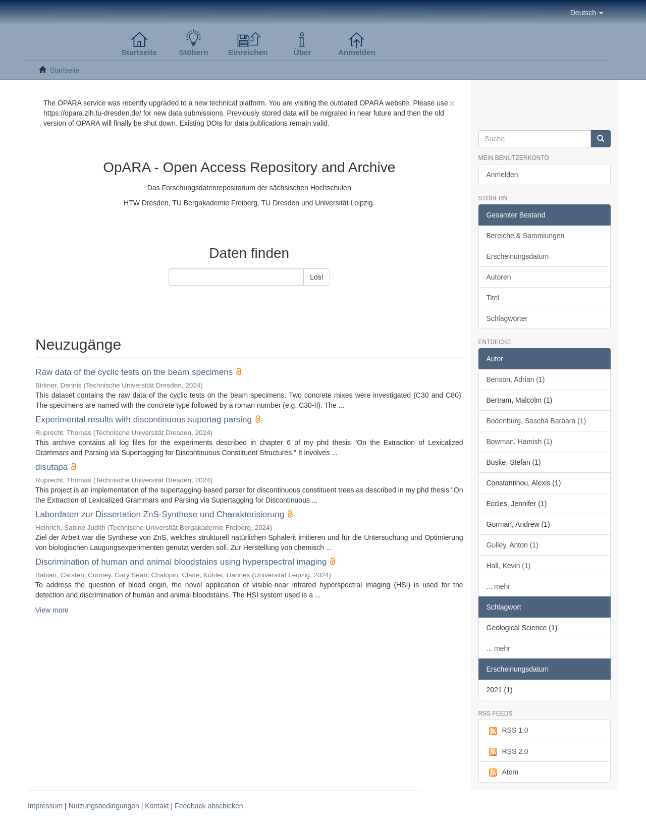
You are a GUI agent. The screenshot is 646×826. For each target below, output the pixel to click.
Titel (493, 298)
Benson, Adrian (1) (516, 379)
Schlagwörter (507, 318)
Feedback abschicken (209, 806)
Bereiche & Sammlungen (526, 236)
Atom (503, 772)
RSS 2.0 (507, 751)
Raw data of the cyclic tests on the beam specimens (134, 372)
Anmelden (502, 175)
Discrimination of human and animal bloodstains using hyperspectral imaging (181, 562)
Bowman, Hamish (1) (520, 441)
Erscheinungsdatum (518, 256)
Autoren (499, 277)
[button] (587, 12)
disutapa (51, 467)
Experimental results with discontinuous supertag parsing (143, 419)
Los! (316, 277)
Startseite (65, 70)
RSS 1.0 (507, 730)
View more (52, 610)
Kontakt (157, 806)
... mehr (498, 586)
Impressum (45, 806)
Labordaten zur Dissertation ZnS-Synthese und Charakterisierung (159, 514)
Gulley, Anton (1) (513, 545)
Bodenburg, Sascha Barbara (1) (536, 421)
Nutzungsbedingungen (104, 806)
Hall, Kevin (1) (509, 566)
